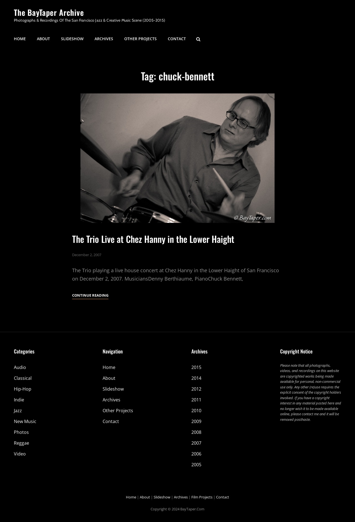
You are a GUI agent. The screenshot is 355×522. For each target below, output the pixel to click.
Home (20, 38)
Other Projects (140, 38)
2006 (196, 454)
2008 (196, 432)
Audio (20, 367)
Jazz (18, 411)
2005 (196, 465)
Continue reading (90, 295)
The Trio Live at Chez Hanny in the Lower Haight (153, 238)
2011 (196, 400)
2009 (196, 421)
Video (20, 454)
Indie (19, 400)
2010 (196, 411)
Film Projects (201, 497)
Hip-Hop (22, 389)
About (43, 38)
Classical (23, 378)
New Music (25, 421)
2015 (196, 367)
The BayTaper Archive (49, 12)
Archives (104, 38)
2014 (196, 378)
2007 (196, 443)
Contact (177, 38)
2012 (196, 389)
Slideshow (72, 38)
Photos (21, 432)
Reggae (21, 443)
